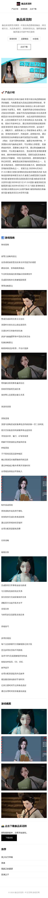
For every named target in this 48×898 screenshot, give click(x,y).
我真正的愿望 (7, 869)
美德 (3, 863)
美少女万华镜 (7, 857)
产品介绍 (15, 9)
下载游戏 (9, 838)
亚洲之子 (5, 874)
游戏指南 (24, 9)
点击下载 (33, 9)
